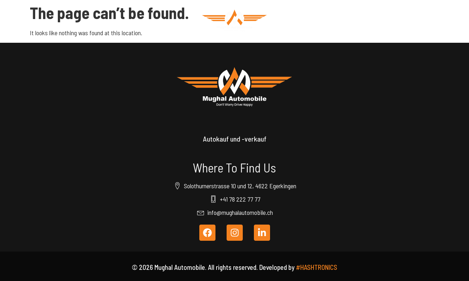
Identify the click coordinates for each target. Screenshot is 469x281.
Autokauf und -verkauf (234, 138)
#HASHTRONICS (316, 267)
